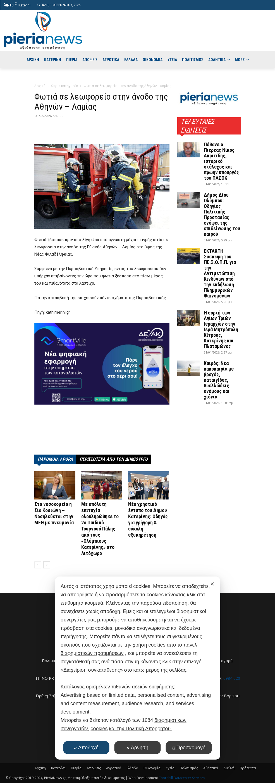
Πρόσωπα (248, 768)
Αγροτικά (113, 768)
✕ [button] (212, 584)
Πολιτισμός (189, 768)
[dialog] (137, 668)
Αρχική (40, 85)
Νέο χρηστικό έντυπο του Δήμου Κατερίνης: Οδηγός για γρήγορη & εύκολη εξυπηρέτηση (148, 519)
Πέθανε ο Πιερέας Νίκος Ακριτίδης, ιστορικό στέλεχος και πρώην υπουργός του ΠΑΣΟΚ (221, 161)
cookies (99, 728)
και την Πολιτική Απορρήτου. (140, 728)
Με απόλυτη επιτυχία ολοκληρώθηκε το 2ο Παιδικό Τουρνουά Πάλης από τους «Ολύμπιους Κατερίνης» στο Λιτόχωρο (100, 528)
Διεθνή (229, 768)
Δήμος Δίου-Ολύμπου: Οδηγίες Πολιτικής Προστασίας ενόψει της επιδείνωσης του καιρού (222, 214)
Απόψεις (94, 768)
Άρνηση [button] (137, 747)
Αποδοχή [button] (86, 747)
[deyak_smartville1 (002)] (101, 364)
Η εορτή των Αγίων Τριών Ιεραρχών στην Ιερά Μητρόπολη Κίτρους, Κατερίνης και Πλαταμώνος (221, 329)
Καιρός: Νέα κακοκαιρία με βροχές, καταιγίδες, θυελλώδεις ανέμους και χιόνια (219, 380)
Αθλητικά (210, 768)
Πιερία (76, 768)
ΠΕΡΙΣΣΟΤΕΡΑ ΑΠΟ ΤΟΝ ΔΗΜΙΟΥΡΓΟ (114, 459)
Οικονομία (152, 768)
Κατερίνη (58, 768)
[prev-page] (37, 564)
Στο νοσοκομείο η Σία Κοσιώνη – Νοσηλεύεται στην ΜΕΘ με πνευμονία (54, 513)
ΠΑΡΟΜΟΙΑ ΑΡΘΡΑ (55, 459)
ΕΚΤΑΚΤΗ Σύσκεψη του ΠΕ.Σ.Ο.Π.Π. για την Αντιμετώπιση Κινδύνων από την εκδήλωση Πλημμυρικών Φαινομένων (220, 273)
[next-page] (46, 564)
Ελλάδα (132, 768)
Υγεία (170, 768)
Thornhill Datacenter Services (182, 777)
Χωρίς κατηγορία (64, 85)
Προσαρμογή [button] (188, 747)
